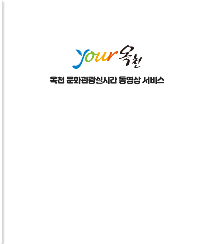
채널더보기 (12, 41)
